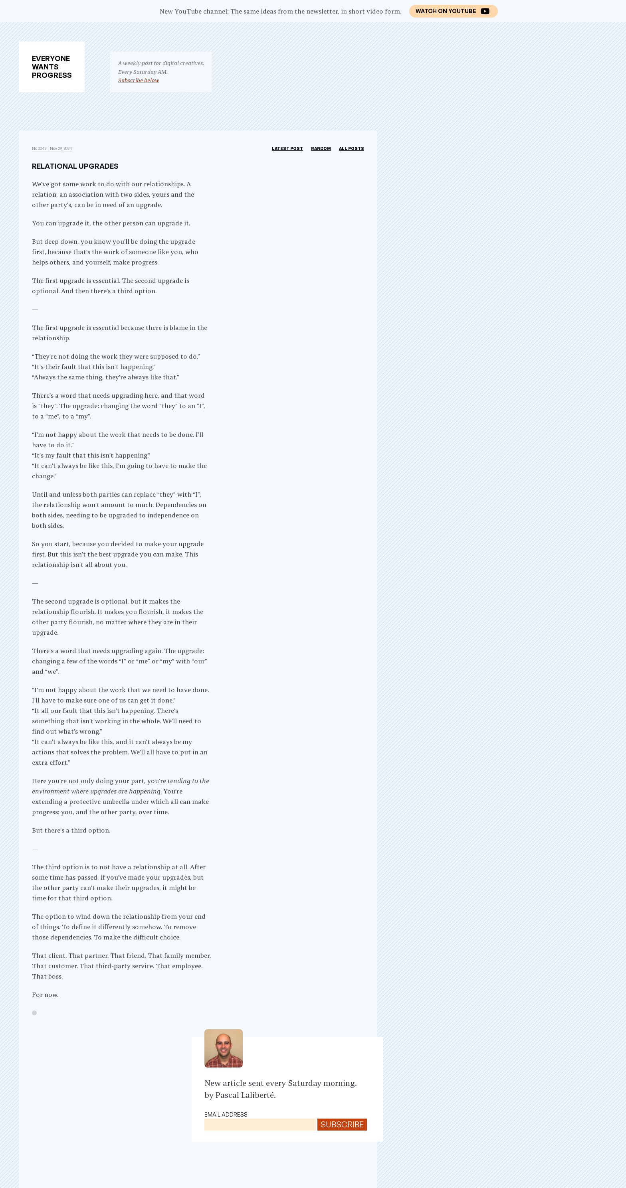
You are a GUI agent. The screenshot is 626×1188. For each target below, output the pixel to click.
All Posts (351, 148)
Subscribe (342, 1124)
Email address (226, 1114)
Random (321, 148)
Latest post (287, 148)
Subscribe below (138, 80)
